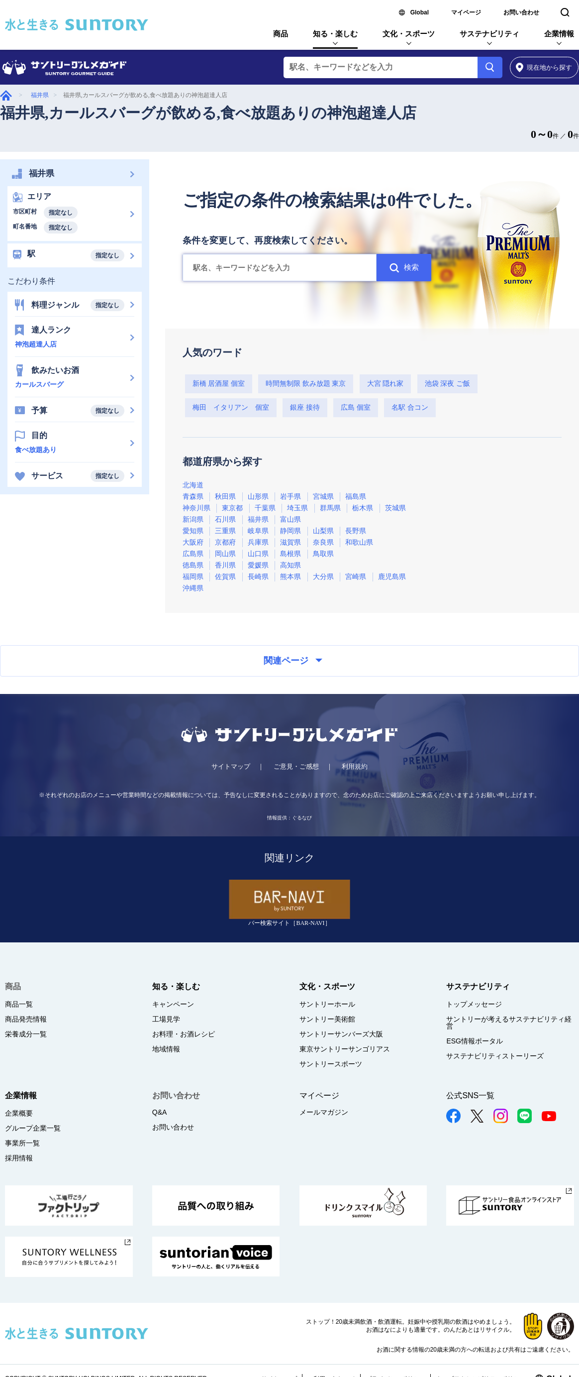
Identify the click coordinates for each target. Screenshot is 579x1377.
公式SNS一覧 (470, 1095)
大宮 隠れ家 (385, 383)
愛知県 (193, 531)
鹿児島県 (392, 576)
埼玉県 (297, 508)
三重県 (225, 531)
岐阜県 (258, 531)
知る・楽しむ (335, 33)
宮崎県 (355, 576)
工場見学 (166, 1019)
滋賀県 (290, 542)
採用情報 (19, 1158)
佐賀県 (225, 576)
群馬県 (330, 508)
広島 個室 (356, 407)
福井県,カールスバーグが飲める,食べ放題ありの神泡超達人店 (208, 113)
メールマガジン (323, 1112)
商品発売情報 (26, 1019)
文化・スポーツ (409, 33)
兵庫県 (258, 542)
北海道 (193, 485)
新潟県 (193, 519)
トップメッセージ (474, 1004)
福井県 (40, 95)
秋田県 (225, 496)
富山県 (290, 519)
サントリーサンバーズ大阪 (341, 1034)
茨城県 (395, 508)
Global (419, 12)
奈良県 (323, 542)
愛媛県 (258, 565)
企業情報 (559, 33)
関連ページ (293, 661)
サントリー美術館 (327, 1019)
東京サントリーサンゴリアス (344, 1049)
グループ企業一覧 (33, 1128)
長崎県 (258, 576)
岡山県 (225, 554)
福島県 (355, 496)
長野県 (355, 531)
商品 (280, 33)
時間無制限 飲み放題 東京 (306, 383)
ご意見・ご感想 (296, 766)
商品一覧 (19, 1004)
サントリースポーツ (330, 1064)
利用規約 (355, 766)
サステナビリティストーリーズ (495, 1056)
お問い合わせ (521, 12)
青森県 (193, 496)
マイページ (466, 12)
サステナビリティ (489, 33)
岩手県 (290, 496)
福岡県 (193, 576)
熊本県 (290, 576)
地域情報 (166, 1049)
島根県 (290, 554)
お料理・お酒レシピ (183, 1034)
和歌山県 (359, 542)
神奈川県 (196, 508)
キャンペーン (173, 1004)
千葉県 (265, 508)
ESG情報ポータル (474, 1041)
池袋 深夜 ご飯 (447, 383)
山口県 (258, 554)
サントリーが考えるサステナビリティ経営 (509, 1022)
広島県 (193, 554)
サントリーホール (327, 1004)
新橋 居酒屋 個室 (219, 383)
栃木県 (362, 508)
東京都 (232, 508)
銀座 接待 (305, 407)
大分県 (323, 576)
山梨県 (323, 531)
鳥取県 (323, 554)
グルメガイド (6, 95)
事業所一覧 (22, 1143)
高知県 (290, 565)
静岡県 (290, 531)
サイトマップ (230, 766)
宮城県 (323, 496)
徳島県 (193, 565)
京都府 (225, 542)
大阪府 (193, 542)
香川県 (225, 565)
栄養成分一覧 (26, 1034)
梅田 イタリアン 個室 (231, 407)
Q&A (159, 1112)
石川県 (225, 519)
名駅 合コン (409, 407)
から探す (544, 67)
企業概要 (19, 1113)
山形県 (258, 496)
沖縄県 (193, 588)
